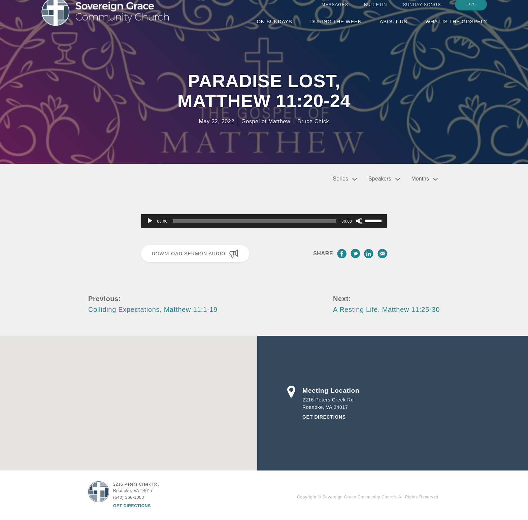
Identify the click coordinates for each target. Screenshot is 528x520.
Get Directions (324, 417)
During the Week (336, 28)
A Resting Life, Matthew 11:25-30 (386, 309)
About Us (393, 28)
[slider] (254, 221)
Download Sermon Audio (195, 253)
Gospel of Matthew (265, 121)
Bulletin (375, 10)
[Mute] (359, 221)
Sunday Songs (422, 10)
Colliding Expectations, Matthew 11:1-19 (153, 309)
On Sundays (274, 28)
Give (471, 10)
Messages (335, 10)
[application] (264, 221)
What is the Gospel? (456, 28)
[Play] (149, 221)
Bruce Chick (313, 121)
